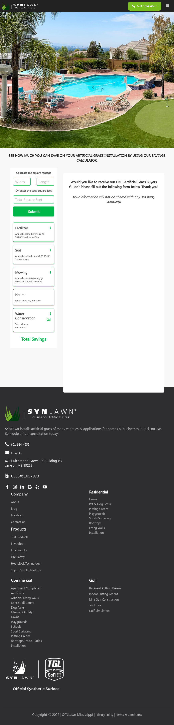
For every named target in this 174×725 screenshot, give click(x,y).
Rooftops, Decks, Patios (26, 641)
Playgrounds (97, 514)
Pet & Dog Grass (100, 504)
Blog (14, 508)
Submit (33, 211)
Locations (17, 515)
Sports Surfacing (100, 518)
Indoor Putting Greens (103, 594)
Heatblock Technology (25, 563)
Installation (96, 533)
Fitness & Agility (21, 612)
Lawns (93, 499)
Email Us (16, 453)
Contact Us (18, 522)
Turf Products (19, 537)
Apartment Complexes (26, 588)
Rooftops (95, 523)
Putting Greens (98, 509)
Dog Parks (17, 607)
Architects (17, 593)
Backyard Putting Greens (105, 588)
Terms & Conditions (129, 715)
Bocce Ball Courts (22, 603)
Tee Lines (95, 605)
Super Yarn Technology (26, 570)
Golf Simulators (99, 611)
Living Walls (97, 528)
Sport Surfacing (21, 631)
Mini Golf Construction (104, 599)
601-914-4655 (20, 444)
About (15, 502)
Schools (16, 626)
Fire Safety (18, 557)
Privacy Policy (104, 715)
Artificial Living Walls (25, 598)
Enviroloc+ (18, 544)
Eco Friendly (19, 550)
